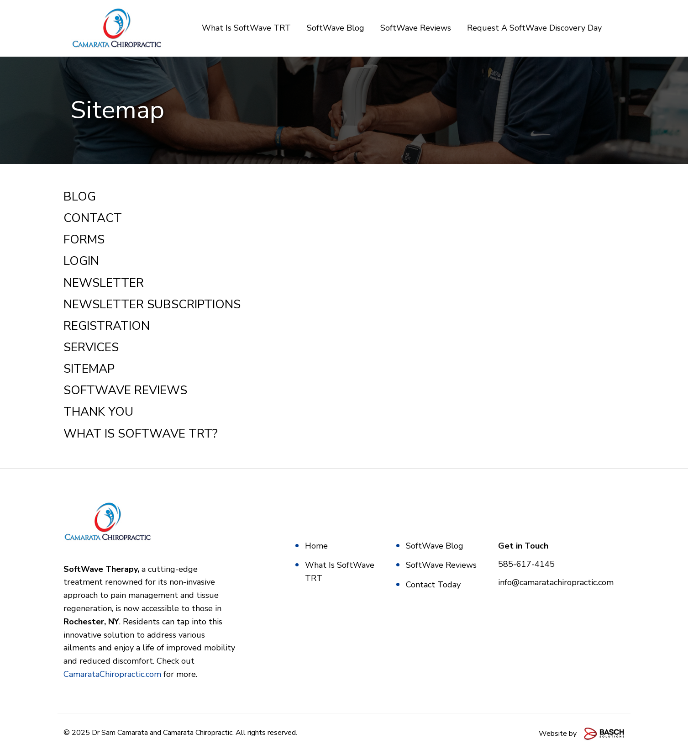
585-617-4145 (526, 564)
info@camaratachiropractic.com (556, 582)
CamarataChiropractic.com (112, 674)
